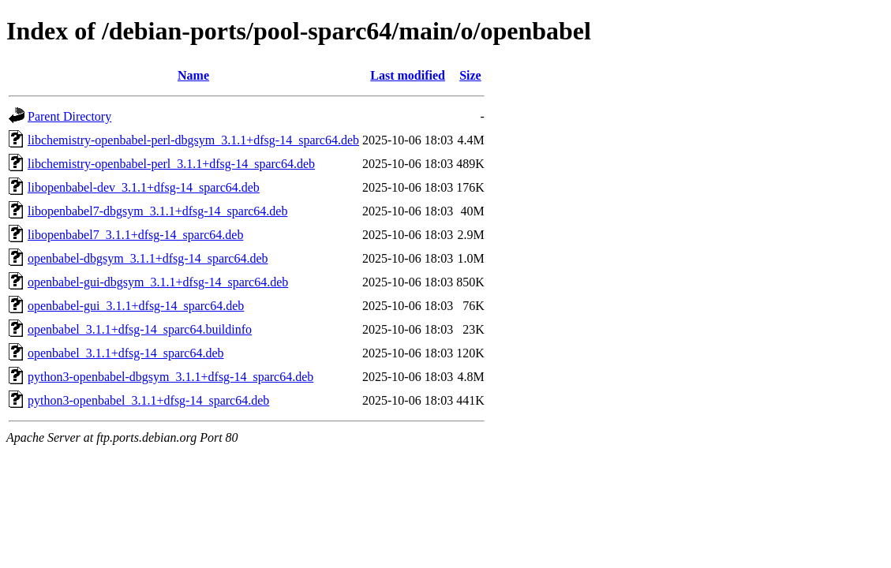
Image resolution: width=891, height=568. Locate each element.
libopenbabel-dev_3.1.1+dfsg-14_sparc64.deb (144, 187)
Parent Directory (69, 116)
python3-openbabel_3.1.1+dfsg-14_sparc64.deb (148, 400)
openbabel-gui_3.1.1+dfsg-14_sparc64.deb (136, 305)
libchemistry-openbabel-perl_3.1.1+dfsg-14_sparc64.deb (171, 163)
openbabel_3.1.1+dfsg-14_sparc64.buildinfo (140, 329)
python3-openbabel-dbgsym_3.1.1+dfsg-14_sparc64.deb (170, 376)
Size (470, 75)
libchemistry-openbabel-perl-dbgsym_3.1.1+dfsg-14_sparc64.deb (193, 140)
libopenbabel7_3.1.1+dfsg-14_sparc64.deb (135, 234)
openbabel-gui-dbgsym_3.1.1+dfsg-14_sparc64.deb (158, 282)
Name (193, 75)
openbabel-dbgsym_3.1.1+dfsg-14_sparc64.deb (148, 258)
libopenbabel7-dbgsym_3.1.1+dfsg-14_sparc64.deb (157, 211)
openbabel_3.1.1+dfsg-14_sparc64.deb (126, 353)
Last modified (407, 75)
